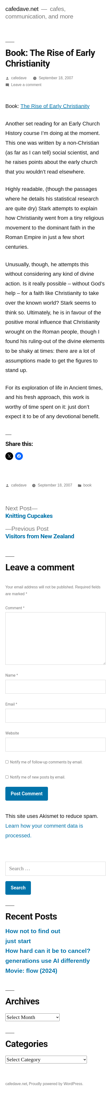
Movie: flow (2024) (31, 970)
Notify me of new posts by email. (37, 777)
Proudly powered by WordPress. (56, 1084)
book (87, 485)
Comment (14, 608)
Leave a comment (26, 85)
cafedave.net (21, 9)
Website (12, 733)
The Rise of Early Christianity (55, 106)
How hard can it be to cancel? (47, 950)
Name (11, 675)
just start (18, 941)
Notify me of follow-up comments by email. (46, 762)
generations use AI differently (47, 960)
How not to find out (32, 931)
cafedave (19, 78)
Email (11, 704)
